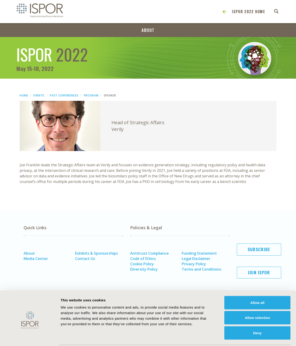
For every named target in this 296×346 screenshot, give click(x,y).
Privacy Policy (194, 263)
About (148, 30)
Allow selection (257, 301)
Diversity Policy (144, 269)
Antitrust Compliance (149, 253)
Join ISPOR (259, 272)
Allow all (257, 285)
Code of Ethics (143, 258)
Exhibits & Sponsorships (96, 253)
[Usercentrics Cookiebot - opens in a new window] (30, 337)
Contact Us (85, 258)
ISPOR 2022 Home (248, 11)
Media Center (36, 258)
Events (39, 95)
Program (91, 95)
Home (24, 95)
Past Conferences (64, 95)
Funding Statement (199, 253)
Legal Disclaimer (196, 258)
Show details (255, 337)
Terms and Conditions (201, 269)
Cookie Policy (142, 263)
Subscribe (259, 249)
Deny (257, 316)
